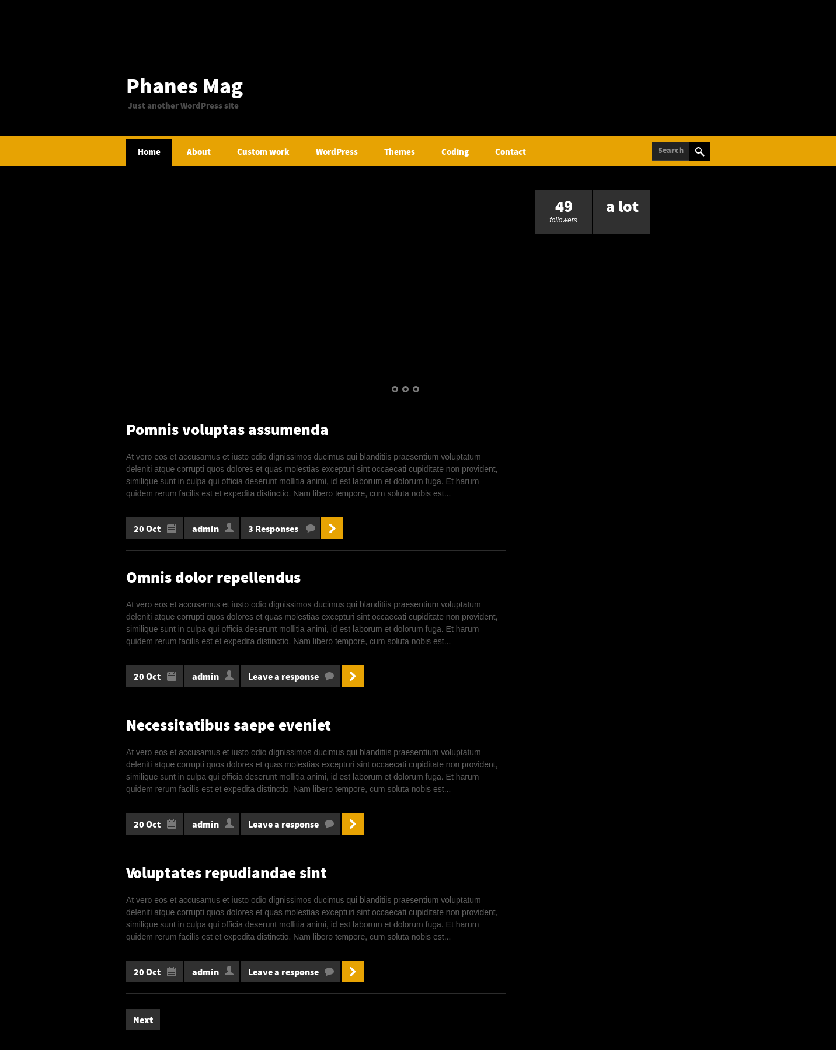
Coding (455, 152)
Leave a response (283, 677)
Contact (510, 152)
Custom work (263, 152)
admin (205, 529)
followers (563, 207)
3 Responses (273, 529)
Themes (399, 152)
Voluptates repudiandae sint (226, 874)
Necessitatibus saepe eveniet (228, 727)
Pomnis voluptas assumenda (227, 431)
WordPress (337, 152)
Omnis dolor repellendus (213, 579)
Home (149, 152)
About (199, 152)
